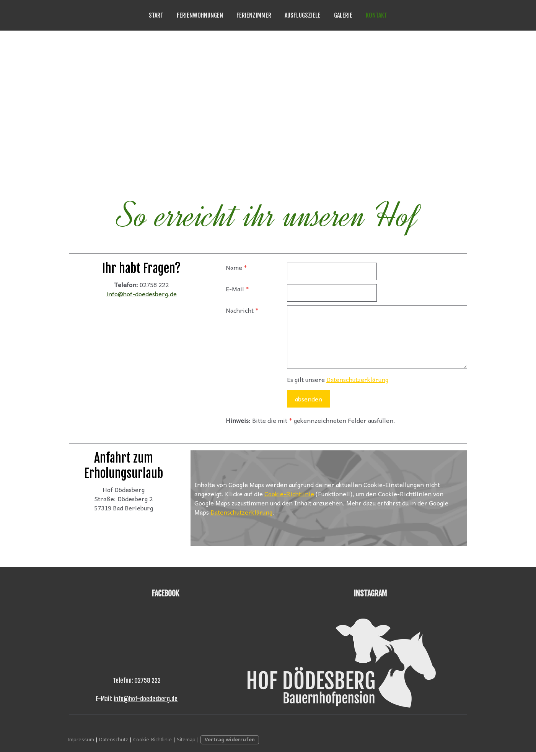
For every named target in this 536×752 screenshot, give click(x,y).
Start (156, 15)
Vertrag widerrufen (230, 739)
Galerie (343, 15)
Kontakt (376, 15)
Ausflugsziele (303, 15)
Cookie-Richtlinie (289, 494)
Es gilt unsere (337, 379)
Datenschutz (113, 739)
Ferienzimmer (253, 15)
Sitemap (186, 739)
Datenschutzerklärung (357, 379)
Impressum (80, 739)
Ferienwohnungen (200, 15)
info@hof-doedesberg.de (141, 294)
